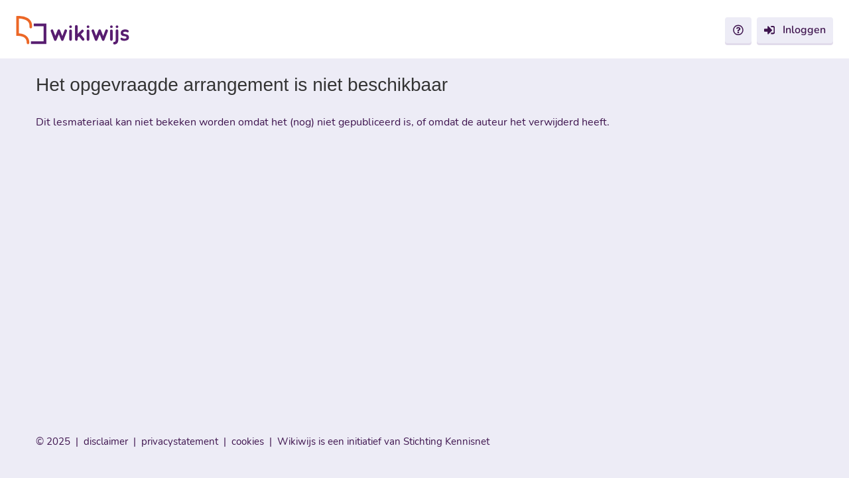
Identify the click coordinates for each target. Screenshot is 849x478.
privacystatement (179, 441)
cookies (247, 441)
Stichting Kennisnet (446, 441)
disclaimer (106, 441)
